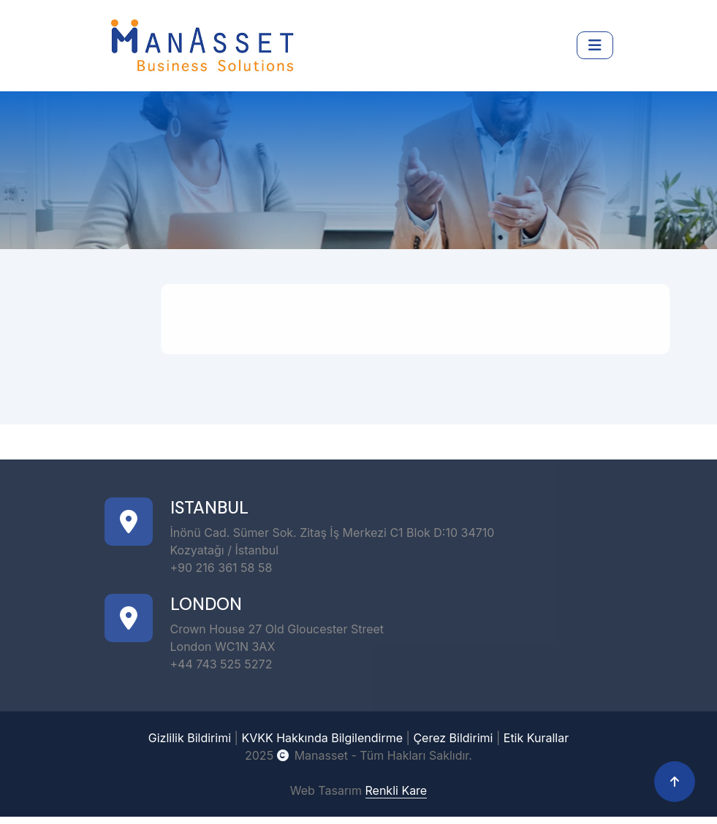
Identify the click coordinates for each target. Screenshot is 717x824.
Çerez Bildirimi (453, 735)
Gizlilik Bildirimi (189, 735)
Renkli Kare (396, 788)
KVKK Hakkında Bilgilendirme (322, 735)
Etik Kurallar (536, 735)
